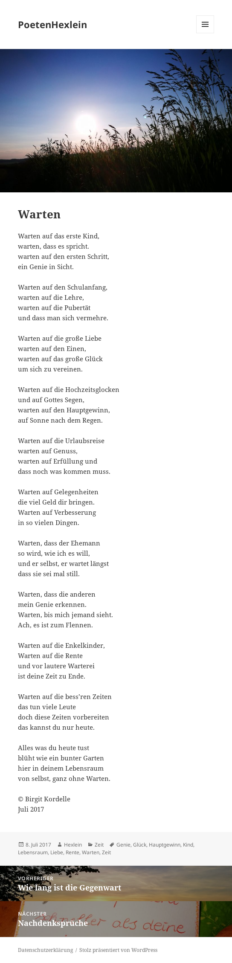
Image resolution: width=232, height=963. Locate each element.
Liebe (56, 852)
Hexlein (73, 844)
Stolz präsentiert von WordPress (118, 950)
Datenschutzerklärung (45, 950)
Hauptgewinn (164, 844)
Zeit (99, 844)
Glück (139, 844)
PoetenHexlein (52, 24)
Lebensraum (33, 852)
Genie (123, 844)
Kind (188, 844)
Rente (72, 852)
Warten (90, 852)
